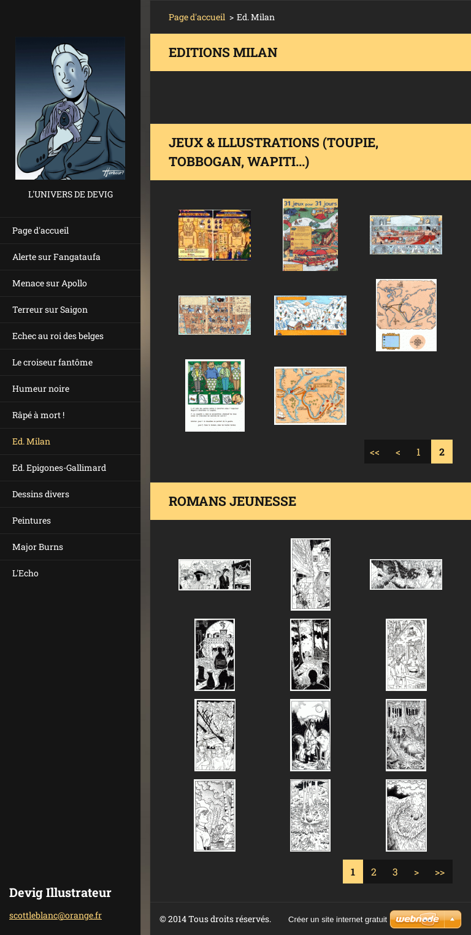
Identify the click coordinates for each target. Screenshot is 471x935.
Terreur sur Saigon (50, 309)
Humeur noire (40, 388)
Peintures (31, 520)
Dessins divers (40, 494)
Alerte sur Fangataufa (56, 256)
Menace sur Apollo (49, 283)
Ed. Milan (31, 441)
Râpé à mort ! (38, 415)
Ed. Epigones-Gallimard (59, 467)
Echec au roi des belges (58, 336)
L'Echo (25, 573)
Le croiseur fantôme (52, 362)
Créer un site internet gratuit (337, 919)
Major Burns (37, 546)
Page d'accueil (40, 230)
